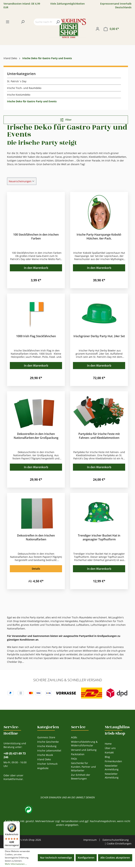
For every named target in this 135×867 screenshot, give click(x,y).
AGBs (74, 737)
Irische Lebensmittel (49, 750)
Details (36, 568)
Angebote (43, 768)
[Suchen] (23, 21)
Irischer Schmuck (47, 763)
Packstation (77, 754)
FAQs (74, 758)
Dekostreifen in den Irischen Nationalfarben (36, 537)
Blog (107, 757)
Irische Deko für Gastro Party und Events (32, 101)
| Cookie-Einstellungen (118, 843)
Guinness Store (46, 737)
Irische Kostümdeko (18, 94)
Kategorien (48, 727)
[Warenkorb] (111, 29)
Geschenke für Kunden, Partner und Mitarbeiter (83, 766)
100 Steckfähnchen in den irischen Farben (36, 236)
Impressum (90, 840)
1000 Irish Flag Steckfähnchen (36, 336)
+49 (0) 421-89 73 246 (15, 755)
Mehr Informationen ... (16, 863)
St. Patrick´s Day (16, 81)
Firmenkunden (113, 761)
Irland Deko (44, 759)
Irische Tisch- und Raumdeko (24, 88)
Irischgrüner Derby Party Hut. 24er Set (99, 336)
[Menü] (8, 21)
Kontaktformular (13, 779)
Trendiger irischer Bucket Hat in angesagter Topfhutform (99, 537)
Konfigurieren (86, 857)
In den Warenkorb (36, 268)
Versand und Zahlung (84, 749)
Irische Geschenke (48, 741)
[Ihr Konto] (98, 29)
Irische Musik (45, 755)
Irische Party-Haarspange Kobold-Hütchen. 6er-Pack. (99, 236)
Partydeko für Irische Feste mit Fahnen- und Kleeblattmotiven (99, 436)
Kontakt (109, 752)
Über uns (110, 748)
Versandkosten (70, 821)
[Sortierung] (21, 181)
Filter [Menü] (66, 119)
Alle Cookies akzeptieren (115, 857)
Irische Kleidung (46, 746)
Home (108, 743)
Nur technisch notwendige (56, 857)
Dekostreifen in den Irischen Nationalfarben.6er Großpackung (36, 436)
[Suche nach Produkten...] (44, 21)
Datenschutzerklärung (115, 839)
